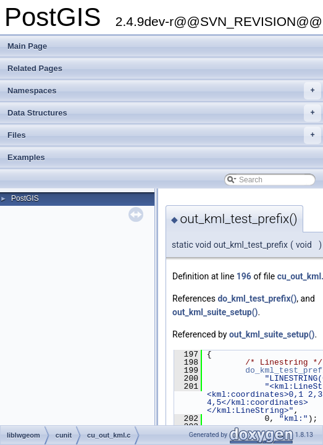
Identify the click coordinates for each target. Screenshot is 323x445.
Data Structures (164, 113)
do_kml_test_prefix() (256, 298)
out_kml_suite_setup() (215, 312)
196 (244, 276)
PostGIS (25, 198)
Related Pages (34, 68)
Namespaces (164, 91)
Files (164, 135)
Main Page (27, 46)
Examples (26, 157)
